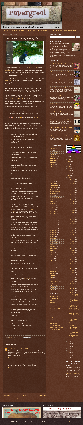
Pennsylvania (53, 248)
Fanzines (52, 177)
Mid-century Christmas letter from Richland (59, 87)
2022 (69, 168)
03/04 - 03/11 (72, 274)
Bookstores (52, 166)
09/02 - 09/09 (72, 217)
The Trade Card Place (55, 325)
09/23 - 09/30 (72, 210)
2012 (69, 352)
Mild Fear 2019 (53, 220)
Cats (51, 170)
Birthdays (52, 154)
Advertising (52, 148)
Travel (51, 279)
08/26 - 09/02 (72, 219)
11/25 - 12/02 (72, 190)
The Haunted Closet (54, 298)
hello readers (53, 193)
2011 (69, 355)
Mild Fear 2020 (53, 222)
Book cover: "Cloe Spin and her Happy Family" (74, 319)
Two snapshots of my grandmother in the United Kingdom (74, 305)
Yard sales (52, 289)
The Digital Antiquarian (55, 315)
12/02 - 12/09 (72, 188)
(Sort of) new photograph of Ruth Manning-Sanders (74, 324)
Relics (51, 265)
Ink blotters (52, 203)
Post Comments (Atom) (14, 398)
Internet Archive (8, 80)
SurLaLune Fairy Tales (55, 329)
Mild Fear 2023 (53, 228)
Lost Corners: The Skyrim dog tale (73, 328)
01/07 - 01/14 (72, 292)
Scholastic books (53, 271)
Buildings (52, 168)
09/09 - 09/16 (72, 214)
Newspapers (52, 246)
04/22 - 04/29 (72, 259)
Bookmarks (52, 162)
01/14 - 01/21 (72, 290)
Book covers (52, 158)
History (51, 195)
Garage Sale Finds (54, 296)
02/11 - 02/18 (72, 281)
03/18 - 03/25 (72, 270)
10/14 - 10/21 (72, 203)
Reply (9, 357)
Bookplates (52, 164)
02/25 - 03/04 (72, 277)
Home (6, 30)
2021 (69, 170)
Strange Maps (53, 317)
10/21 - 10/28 (72, 201)
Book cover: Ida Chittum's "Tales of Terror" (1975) (61, 127)
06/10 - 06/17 (72, 243)
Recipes (21, 30)
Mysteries (52, 244)
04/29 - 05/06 (72, 257)
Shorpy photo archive (54, 319)
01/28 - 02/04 (72, 286)
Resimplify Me (53, 267)
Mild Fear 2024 (53, 230)
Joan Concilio (11, 348)
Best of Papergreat (54, 152)
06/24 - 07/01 (72, 239)
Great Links (52, 189)
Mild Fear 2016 (53, 213)
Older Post (42, 395)
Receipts (52, 258)
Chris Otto (11, 337)
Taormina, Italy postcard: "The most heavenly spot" (74, 332)
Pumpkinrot (52, 306)
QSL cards (52, 256)
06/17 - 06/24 (72, 241)
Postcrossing (53, 254)
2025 (69, 161)
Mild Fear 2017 (53, 216)
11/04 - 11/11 (72, 197)
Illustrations (52, 201)
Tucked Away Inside (56, 30)
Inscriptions (52, 205)
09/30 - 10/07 (72, 208)
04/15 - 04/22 (72, 261)
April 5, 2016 (36, 117)
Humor (9, 339)
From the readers (54, 187)
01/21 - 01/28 (72, 288)
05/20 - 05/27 (72, 250)
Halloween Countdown (55, 191)
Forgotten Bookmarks (54, 312)
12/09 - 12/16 (72, 186)
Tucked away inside (54, 281)
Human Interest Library (55, 197)
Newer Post (6, 395)
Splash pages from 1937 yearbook (57, 95)
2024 (69, 164)
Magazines (52, 209)
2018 (69, 177)
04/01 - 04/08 (72, 266)
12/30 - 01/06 (72, 179)
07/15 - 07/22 (72, 232)
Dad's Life (52, 175)
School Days (52, 273)
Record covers (53, 263)
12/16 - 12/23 (72, 183)
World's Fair (52, 287)
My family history (53, 242)
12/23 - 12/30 (72, 181)
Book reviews (53, 160)
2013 (69, 350)
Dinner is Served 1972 (55, 308)
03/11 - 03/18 (72, 272)
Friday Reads (53, 183)
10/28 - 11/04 (72, 199)
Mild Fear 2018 (53, 218)
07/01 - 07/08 (72, 237)
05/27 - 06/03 (72, 248)
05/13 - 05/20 (72, 252)
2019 (69, 175)
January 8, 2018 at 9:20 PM (22, 348)
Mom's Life (52, 236)
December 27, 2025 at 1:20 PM (22, 362)
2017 (69, 341)
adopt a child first (19, 172)
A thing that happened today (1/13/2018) (74, 295)
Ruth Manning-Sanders (40, 30)
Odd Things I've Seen (54, 310)
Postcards (13, 30)
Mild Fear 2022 (53, 226)
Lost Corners (15, 339)
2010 (69, 357)
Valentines (52, 283)
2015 (69, 346)
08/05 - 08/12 (72, 226)
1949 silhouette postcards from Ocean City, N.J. (60, 119)
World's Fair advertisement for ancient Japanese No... (73, 299)
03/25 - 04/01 (72, 268)
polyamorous (27, 278)
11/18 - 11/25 (72, 192)
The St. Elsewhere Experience (56, 321)
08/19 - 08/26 (72, 221)
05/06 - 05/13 (72, 254)
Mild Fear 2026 (53, 234)
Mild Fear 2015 (53, 211)
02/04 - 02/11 (72, 283)
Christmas (52, 173)
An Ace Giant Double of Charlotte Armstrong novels (61, 63)
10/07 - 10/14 (72, 206)
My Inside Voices (53, 304)
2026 (69, 159)
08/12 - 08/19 (72, 223)
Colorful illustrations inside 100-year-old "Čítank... (74, 310)
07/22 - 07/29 (72, 230)
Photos (28, 30)
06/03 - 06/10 (72, 246)
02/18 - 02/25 (72, 279)
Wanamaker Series (54, 285)
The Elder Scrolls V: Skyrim (16, 98)
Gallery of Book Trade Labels (56, 327)
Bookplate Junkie (53, 323)
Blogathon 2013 (53, 156)
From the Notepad (54, 185)
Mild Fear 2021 (53, 224)
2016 (69, 343)
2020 (69, 173)
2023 (69, 166)
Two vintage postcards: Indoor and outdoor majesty (74, 314)
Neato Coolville (53, 300)
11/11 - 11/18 (72, 194)
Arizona (51, 150)
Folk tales (52, 181)
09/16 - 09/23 (72, 212)
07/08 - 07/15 (72, 234)
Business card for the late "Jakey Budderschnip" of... (74, 337)
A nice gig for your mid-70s (56, 111)
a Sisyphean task (9, 70)
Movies (51, 240)
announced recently (33, 67)
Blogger (70, 421)
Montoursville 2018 (54, 238)
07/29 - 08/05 (72, 228)
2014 (69, 348)
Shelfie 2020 (52, 275)
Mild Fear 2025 (53, 232)
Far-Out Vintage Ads (54, 179)
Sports (51, 277)
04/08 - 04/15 (72, 263)
